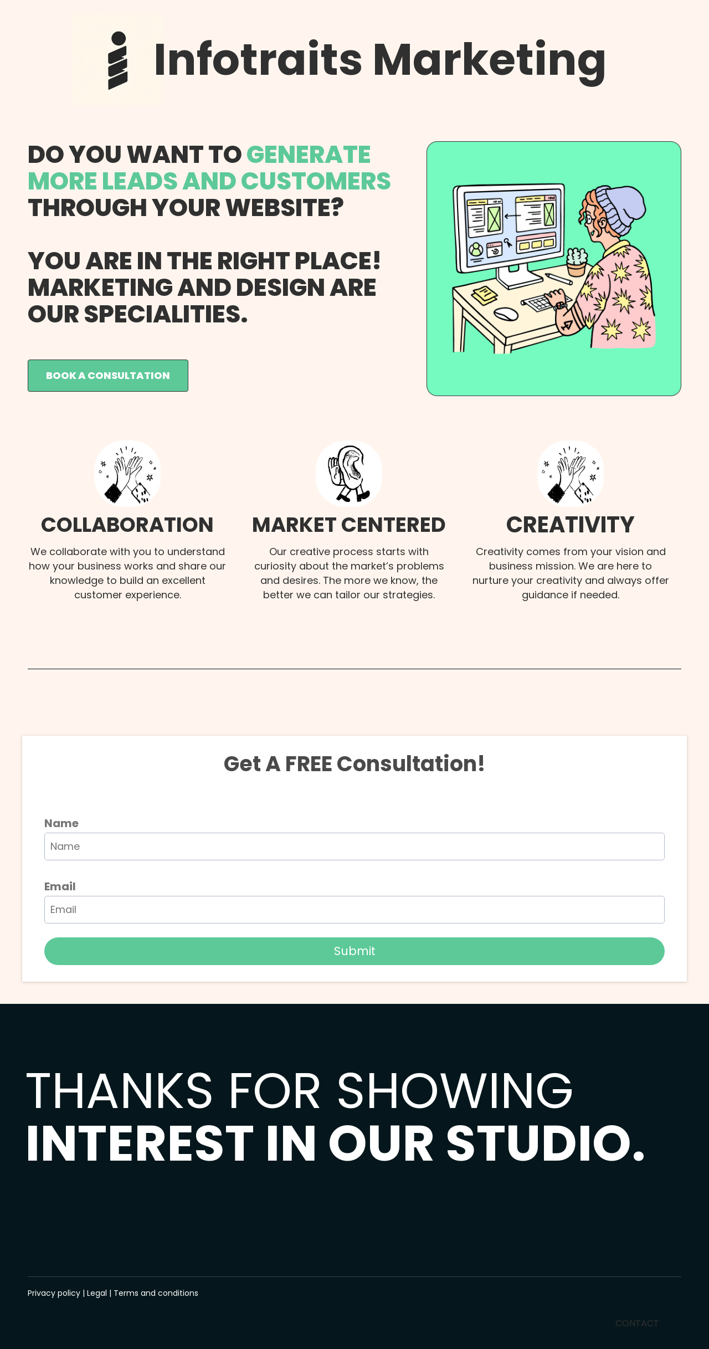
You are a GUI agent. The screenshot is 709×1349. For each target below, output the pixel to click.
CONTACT (637, 1323)
